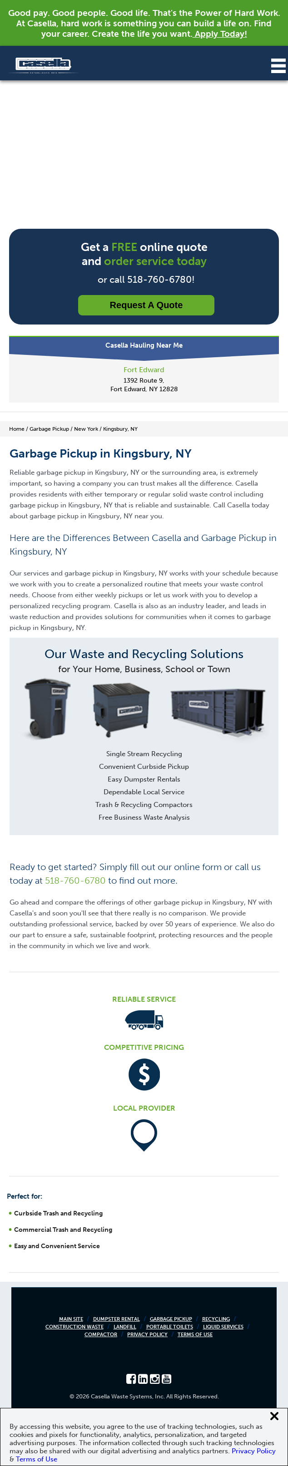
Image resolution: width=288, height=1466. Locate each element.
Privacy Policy (147, 1335)
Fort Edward (144, 369)
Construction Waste (74, 1327)
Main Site (71, 1319)
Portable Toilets (169, 1327)
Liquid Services (223, 1327)
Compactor (100, 1335)
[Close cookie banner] (274, 1416)
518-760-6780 (75, 880)
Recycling (216, 1319)
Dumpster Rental (116, 1319)
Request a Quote (146, 305)
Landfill (125, 1327)
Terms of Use (195, 1335)
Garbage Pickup (171, 1319)
